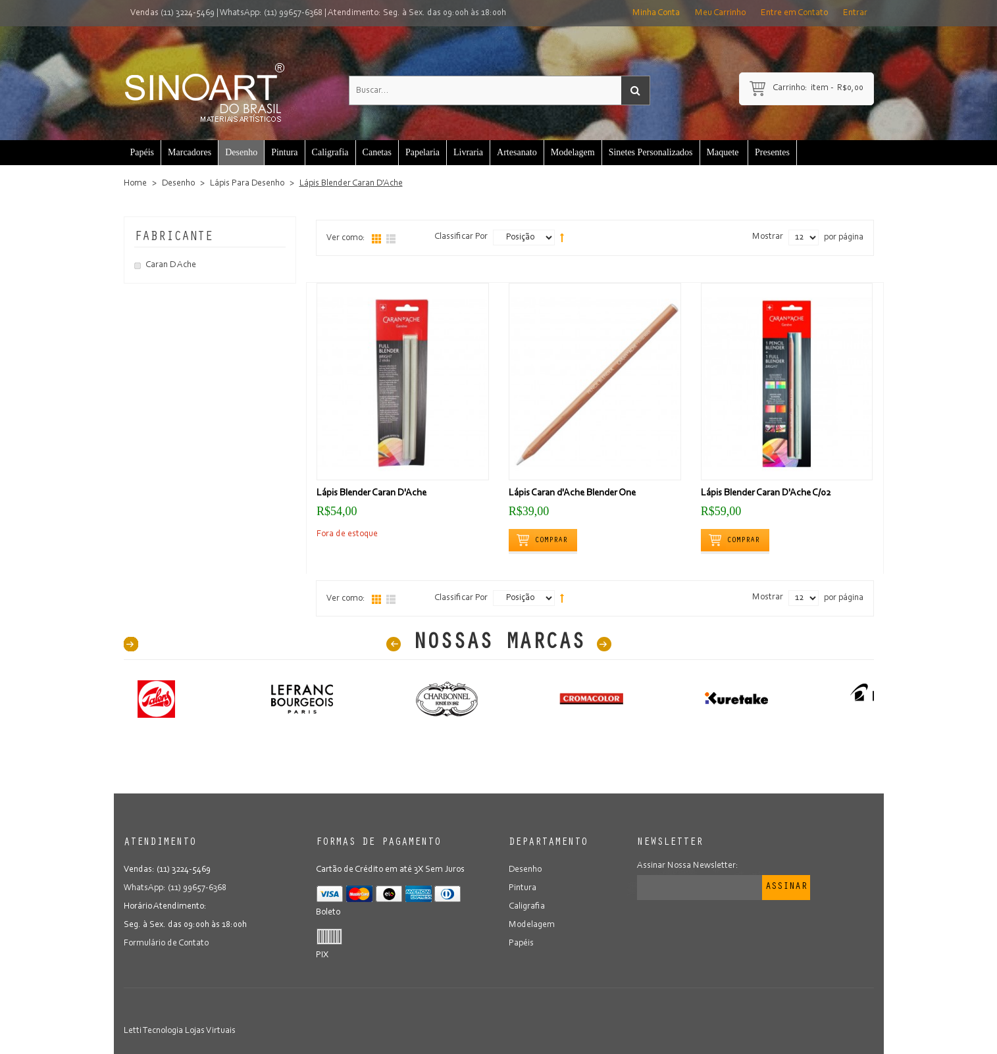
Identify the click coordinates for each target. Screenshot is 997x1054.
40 (131, 644)
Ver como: (345, 238)
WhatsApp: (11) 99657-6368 (271, 13)
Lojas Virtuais (210, 1031)
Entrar (855, 13)
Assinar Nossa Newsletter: (687, 865)
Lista (391, 238)
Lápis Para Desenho (247, 183)
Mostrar (767, 236)
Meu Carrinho (720, 13)
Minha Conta (656, 13)
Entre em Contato (794, 13)
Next (604, 644)
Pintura (522, 888)
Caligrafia (527, 906)
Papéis (521, 943)
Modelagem (532, 925)
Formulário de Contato (166, 943)
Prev (393, 644)
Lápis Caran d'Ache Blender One (572, 493)
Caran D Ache (170, 265)
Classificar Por (461, 236)
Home (135, 183)
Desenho (178, 183)
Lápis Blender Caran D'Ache (371, 493)
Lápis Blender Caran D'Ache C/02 (766, 493)
